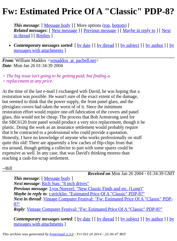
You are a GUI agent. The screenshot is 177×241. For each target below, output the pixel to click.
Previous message (100, 30)
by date (83, 45)
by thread (105, 45)
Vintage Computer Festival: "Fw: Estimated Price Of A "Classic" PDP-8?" (94, 209)
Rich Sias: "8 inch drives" (65, 183)
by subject (129, 45)
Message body (57, 25)
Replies (43, 35)
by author (154, 45)
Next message (64, 30)
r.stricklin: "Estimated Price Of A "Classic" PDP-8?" (97, 193)
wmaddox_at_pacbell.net (73, 60)
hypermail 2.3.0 (62, 234)
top (107, 25)
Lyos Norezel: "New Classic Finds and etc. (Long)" (96, 188)
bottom (118, 25)
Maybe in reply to (139, 30)
